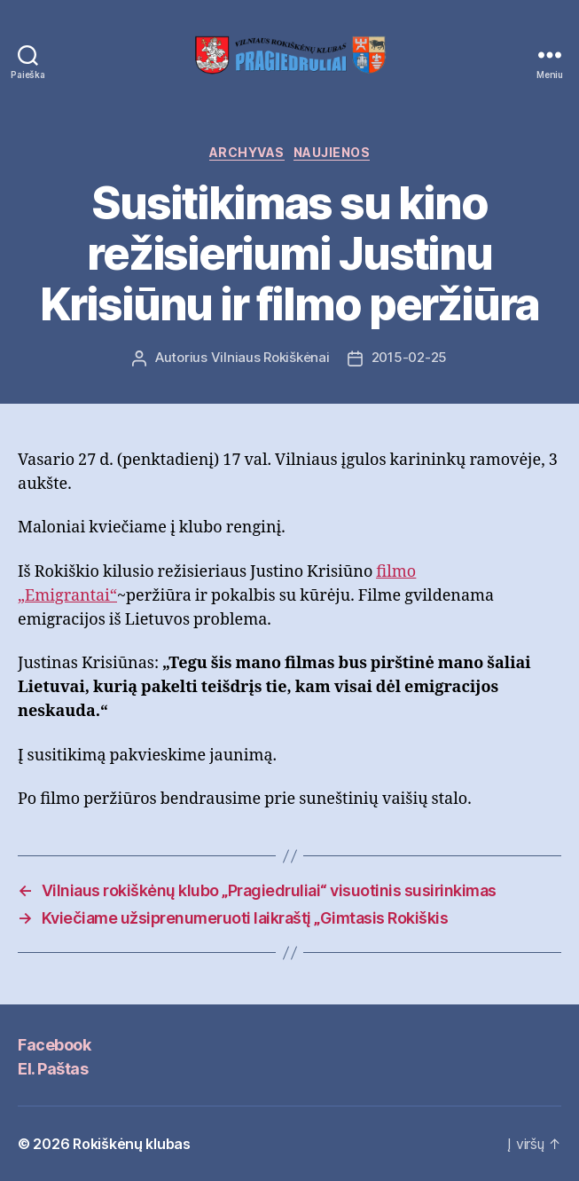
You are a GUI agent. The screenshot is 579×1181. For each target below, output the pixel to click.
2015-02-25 (409, 357)
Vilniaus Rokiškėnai (270, 357)
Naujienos (332, 152)
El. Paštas (53, 1068)
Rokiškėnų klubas (132, 1144)
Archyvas (247, 152)
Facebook (54, 1044)
